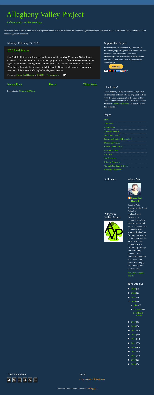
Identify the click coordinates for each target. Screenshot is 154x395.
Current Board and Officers (116, 166)
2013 (133, 347)
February (138, 309)
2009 (133, 364)
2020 (133, 301)
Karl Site (108, 154)
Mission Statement (112, 162)
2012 (133, 351)
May (136, 305)
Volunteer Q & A (111, 131)
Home (52, 84)
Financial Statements (113, 170)
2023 (133, 289)
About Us (108, 123)
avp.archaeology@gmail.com (92, 379)
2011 (133, 355)
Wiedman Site (110, 158)
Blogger (92, 388)
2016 (133, 334)
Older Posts (90, 84)
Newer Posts (14, 84)
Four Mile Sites (111, 150)
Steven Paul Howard (136, 199)
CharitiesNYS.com (120, 104)
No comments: (53, 75)
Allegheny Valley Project (45, 14)
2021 (133, 297)
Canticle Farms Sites (113, 146)
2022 (133, 293)
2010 (133, 360)
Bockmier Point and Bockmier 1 (118, 139)
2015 (133, 338)
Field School (109, 127)
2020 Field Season (18, 50)
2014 (133, 343)
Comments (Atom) (27, 91)
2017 (133, 330)
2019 (133, 322)
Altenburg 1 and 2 (112, 135)
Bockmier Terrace (112, 143)
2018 (133, 326)
